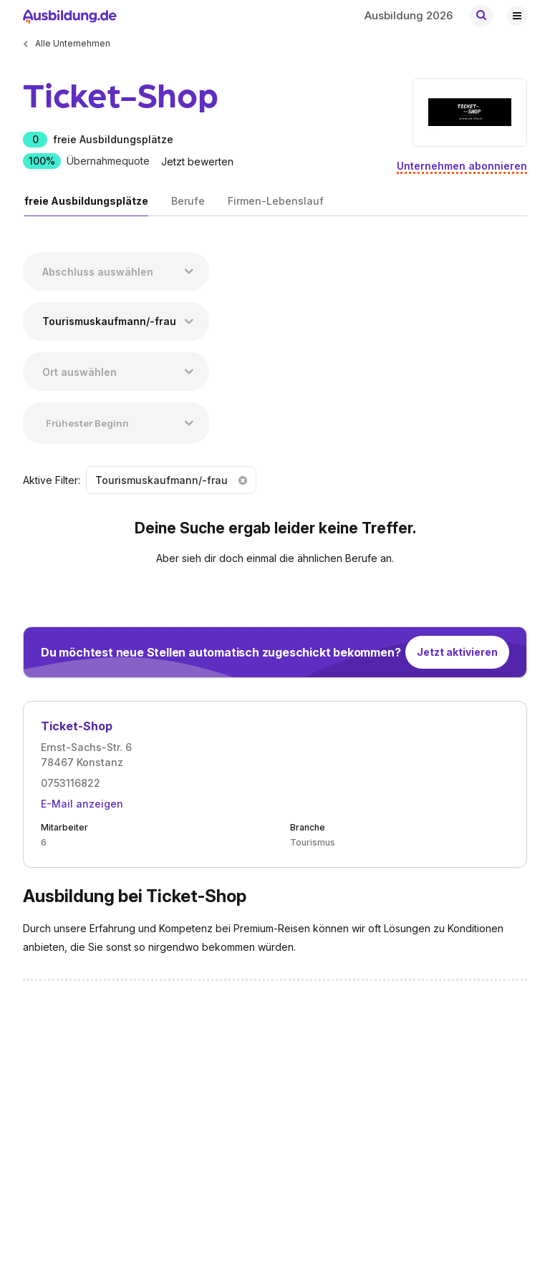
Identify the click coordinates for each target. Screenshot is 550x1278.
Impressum (236, 1089)
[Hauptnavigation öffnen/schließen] (517, 15)
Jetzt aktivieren (457, 652)
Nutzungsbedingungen (263, 1153)
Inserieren (140, 1089)
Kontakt (39, 1089)
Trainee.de (269, 1228)
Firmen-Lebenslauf (276, 201)
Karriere (41, 1110)
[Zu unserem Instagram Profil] (517, 1029)
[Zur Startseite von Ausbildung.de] (69, 15)
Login (129, 1110)
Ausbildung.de (70, 1228)
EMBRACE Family (115, 1194)
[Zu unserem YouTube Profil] (485, 1029)
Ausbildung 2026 (409, 15)
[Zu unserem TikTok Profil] (453, 1029)
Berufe (188, 201)
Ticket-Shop (76, 726)
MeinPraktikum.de (174, 1228)
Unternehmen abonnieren (462, 166)
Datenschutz (240, 1132)
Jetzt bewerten (197, 161)
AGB (221, 1110)
